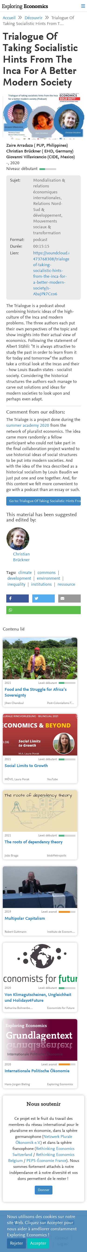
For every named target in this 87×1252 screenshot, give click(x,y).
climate (25, 573)
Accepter (38, 1243)
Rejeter (16, 1243)
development (19, 578)
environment (48, 578)
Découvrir (33, 18)
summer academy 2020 (27, 425)
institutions (41, 584)
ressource (66, 584)
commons (47, 573)
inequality (16, 584)
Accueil (9, 18)
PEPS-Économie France (46, 1161)
